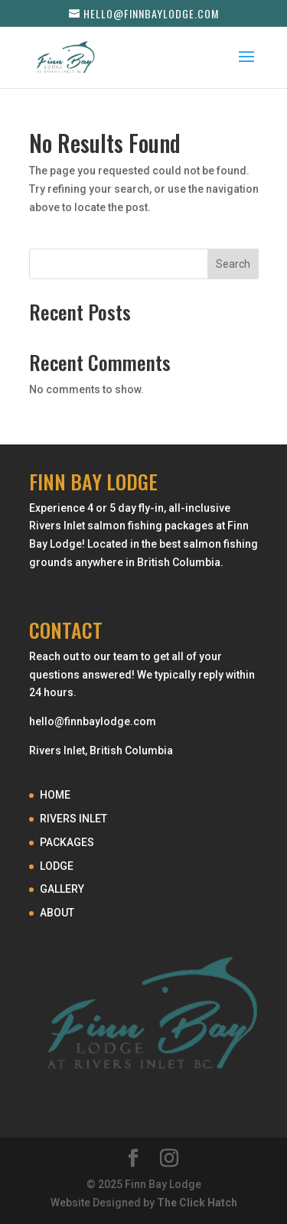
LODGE (56, 866)
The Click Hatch (197, 1202)
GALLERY (62, 889)
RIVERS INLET (73, 818)
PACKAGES (67, 842)
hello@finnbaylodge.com (92, 721)
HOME (55, 795)
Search (233, 264)
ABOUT (57, 913)
